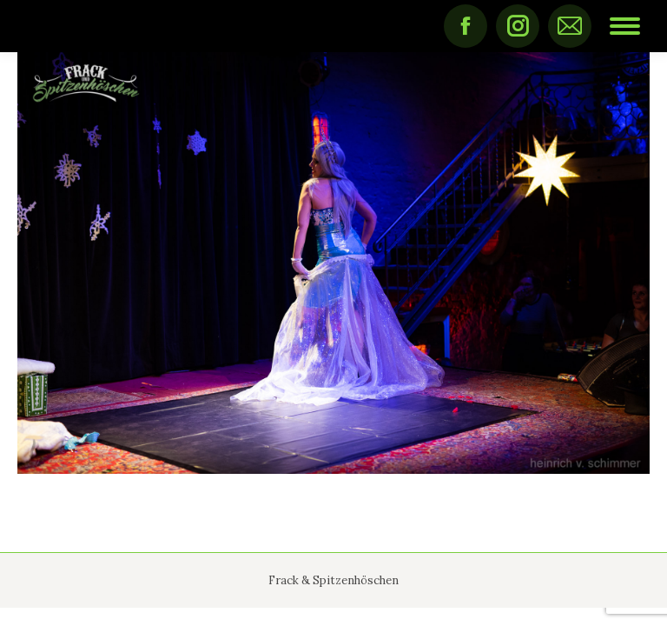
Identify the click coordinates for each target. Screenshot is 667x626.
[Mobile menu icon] (625, 26)
